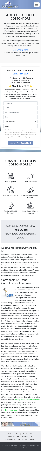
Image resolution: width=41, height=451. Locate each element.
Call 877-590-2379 (20, 50)
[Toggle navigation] (37, 4)
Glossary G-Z (27, 436)
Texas (31, 439)
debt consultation (11, 410)
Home (10, 434)
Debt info (11, 439)
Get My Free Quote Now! (20, 143)
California (22, 439)
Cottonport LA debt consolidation (27, 399)
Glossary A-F (13, 436)
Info (17, 434)
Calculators (27, 434)
